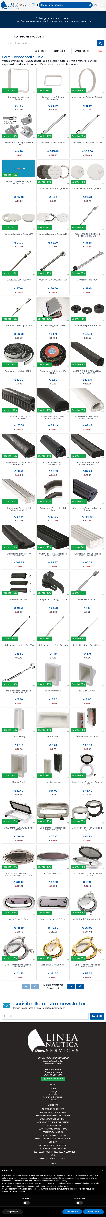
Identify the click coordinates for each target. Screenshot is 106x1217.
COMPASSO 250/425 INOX (18, 280)
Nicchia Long (19, 737)
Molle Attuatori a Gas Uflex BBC (19, 645)
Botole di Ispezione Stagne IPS (19, 234)
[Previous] (35, 986)
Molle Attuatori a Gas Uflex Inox (53, 645)
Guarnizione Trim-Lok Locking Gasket (87, 509)
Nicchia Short (18, 782)
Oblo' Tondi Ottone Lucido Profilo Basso (87, 966)
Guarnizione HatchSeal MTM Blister (53, 372)
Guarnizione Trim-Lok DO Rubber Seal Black (53, 464)
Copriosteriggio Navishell (53, 325)
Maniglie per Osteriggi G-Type (53, 599)
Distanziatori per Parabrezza (87, 325)
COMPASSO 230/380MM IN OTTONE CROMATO (87, 235)
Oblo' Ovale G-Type (18, 919)
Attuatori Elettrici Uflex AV (53, 143)
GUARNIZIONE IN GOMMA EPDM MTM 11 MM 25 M (87, 372)
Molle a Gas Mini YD (87, 599)
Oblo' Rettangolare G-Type (53, 919)
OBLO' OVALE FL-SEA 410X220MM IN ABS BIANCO (87, 875)
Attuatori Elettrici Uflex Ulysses (87, 143)
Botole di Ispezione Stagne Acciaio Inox (18, 182)
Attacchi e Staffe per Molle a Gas (19, 144)
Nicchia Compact (53, 691)
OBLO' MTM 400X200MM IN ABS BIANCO (19, 829)
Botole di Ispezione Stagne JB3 (53, 234)
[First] (26, 986)
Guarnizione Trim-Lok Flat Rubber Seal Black (87, 464)
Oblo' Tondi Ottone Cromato (87, 919)
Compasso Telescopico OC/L (19, 325)
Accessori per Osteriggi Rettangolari (53, 98)
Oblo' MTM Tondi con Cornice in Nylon (87, 829)
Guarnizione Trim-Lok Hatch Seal (53, 509)
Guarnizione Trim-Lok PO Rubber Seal (19, 555)
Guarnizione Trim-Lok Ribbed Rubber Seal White (87, 555)
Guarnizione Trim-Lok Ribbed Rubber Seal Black (53, 555)
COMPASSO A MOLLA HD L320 (53, 280)
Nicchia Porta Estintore (87, 737)
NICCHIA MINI (53, 737)
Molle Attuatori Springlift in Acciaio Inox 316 (18, 692)
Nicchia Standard (53, 782)
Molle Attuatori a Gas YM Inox (87, 645)
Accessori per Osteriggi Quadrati (19, 98)
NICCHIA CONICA (87, 691)
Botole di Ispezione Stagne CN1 (53, 188)
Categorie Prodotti (29, 36)
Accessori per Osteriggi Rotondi (87, 97)
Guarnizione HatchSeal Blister (19, 371)
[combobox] (63, 5)
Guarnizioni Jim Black (19, 599)
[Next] (71, 986)
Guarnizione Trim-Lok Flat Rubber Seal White (18, 509)
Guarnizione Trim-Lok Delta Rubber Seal (19, 464)
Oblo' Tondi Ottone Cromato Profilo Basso (19, 966)
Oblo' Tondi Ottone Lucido (53, 965)
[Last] (80, 986)
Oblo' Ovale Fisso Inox (53, 874)
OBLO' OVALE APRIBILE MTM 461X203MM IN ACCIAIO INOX (18, 875)
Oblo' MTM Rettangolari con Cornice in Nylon (53, 829)
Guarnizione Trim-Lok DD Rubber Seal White (87, 418)
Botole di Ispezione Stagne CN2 (87, 188)
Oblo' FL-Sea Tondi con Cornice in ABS (87, 783)
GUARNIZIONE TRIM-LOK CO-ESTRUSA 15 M (19, 418)
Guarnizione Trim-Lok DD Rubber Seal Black (53, 418)
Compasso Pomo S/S (87, 280)
